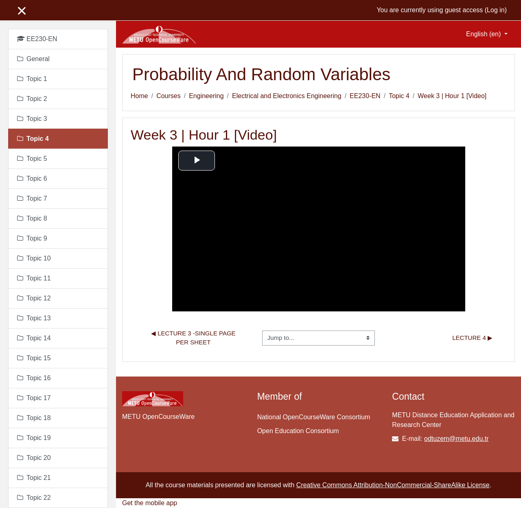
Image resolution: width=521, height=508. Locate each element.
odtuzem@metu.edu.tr (456, 438)
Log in (496, 10)
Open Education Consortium (298, 430)
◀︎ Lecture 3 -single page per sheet (194, 338)
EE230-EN (365, 95)
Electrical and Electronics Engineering (286, 95)
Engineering (206, 95)
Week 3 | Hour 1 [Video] (452, 95)
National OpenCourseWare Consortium (313, 417)
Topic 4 (399, 95)
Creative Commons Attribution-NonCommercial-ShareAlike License (393, 485)
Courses (168, 95)
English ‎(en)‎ (484, 34)
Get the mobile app (149, 502)
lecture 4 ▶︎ (472, 337)
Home (139, 95)
